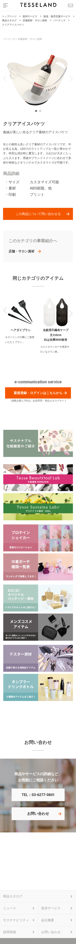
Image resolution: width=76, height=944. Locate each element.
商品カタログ (12, 896)
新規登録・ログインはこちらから (38, 393)
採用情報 (9, 932)
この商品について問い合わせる (38, 214)
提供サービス (51, 908)
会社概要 (47, 920)
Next (71, 78)
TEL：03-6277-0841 (38, 795)
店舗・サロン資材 (21, 251)
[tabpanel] (38, 78)
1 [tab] (37, 112)
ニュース (9, 908)
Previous (4, 78)
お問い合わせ (38, 814)
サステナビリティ (16, 920)
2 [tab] (41, 112)
